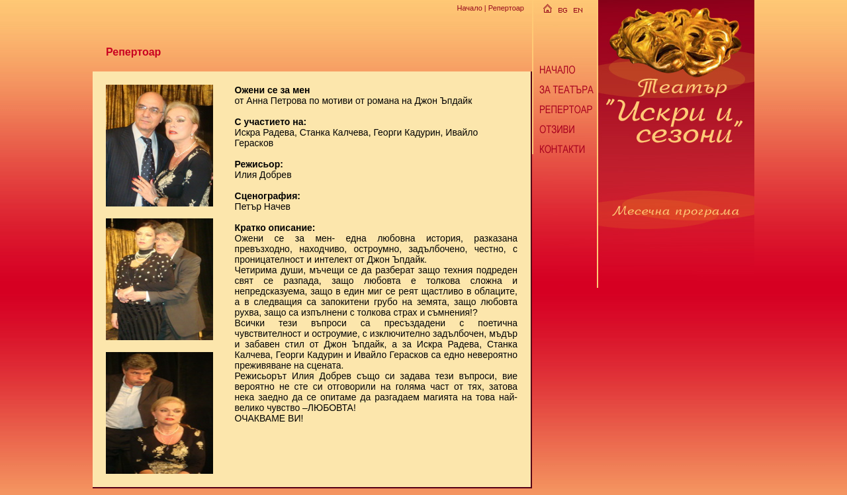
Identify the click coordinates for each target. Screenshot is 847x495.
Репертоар (506, 8)
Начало (469, 8)
